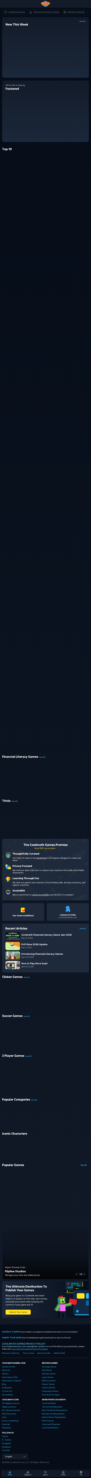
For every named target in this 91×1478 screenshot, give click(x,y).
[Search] (45, 1473)
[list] (45, 1195)
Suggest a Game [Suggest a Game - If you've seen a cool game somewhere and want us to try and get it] (10, 1332)
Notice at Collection (11, 1353)
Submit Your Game (18, 1312)
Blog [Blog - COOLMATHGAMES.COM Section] (4, 1384)
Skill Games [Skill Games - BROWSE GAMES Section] (47, 1370)
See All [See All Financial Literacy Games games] (42, 757)
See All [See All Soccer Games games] (27, 1016)
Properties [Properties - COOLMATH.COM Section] (6, 1428)
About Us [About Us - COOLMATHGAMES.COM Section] (6, 1370)
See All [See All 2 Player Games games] (28, 1056)
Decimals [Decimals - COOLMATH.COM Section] (6, 1424)
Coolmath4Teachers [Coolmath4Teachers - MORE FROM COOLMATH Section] (51, 1424)
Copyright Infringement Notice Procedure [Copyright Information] (30, 1349)
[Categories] (28, 1473)
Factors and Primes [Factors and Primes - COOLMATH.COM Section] (10, 1421)
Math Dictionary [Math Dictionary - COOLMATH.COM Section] (9, 1414)
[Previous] (76, 1274)
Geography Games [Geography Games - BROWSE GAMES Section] (50, 1391)
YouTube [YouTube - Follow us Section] (6, 1450)
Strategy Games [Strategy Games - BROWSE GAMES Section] (49, 1367)
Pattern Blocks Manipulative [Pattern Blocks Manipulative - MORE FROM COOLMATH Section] (54, 1417)
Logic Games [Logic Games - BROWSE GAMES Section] (47, 1377)
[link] (45, 1253)
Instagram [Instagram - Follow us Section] (6, 1443)
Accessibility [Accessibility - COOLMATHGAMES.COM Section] (7, 1395)
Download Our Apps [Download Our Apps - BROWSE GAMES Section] (51, 1395)
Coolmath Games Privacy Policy (23, 1343)
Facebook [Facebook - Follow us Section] (6, 1447)
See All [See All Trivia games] (15, 801)
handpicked (41, 858)
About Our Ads (43, 1353)
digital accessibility (41, 895)
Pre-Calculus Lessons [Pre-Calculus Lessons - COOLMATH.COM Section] (11, 1410)
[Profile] (63, 1473)
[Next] (84, 1274)
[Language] (81, 1473)
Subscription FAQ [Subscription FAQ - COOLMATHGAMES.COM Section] (10, 1377)
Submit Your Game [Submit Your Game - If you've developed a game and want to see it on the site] (12, 1338)
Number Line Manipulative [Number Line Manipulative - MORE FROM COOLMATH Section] (53, 1414)
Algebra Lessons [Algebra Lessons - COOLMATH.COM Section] (9, 1407)
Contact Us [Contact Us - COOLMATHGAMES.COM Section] (7, 1391)
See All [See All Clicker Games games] (27, 977)
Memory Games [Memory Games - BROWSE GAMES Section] (49, 1381)
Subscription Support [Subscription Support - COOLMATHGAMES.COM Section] (11, 1381)
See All (82, 21)
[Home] (45, 4)
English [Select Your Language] (15, 1456)
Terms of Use (28, 1353)
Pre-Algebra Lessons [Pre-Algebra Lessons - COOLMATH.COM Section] (11, 1403)
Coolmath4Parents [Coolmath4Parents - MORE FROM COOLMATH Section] (50, 1428)
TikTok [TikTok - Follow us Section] (5, 1436)
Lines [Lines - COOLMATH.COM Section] (4, 1417)
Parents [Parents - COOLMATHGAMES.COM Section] (5, 1374)
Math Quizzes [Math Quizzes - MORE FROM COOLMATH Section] (48, 1421)
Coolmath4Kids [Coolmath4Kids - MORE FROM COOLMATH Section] (49, 1403)
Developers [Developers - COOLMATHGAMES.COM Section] (7, 1387)
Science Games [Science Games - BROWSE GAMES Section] (48, 1387)
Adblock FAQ (59, 1353)
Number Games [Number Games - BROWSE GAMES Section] (49, 1374)
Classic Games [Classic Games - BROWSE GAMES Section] (48, 1384)
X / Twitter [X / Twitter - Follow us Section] (6, 1440)
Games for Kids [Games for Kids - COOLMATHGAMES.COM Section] (8, 1367)
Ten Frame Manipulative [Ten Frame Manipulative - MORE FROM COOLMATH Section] (52, 1407)
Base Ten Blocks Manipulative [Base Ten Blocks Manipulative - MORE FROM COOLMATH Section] (54, 1410)
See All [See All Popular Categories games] (34, 1100)
